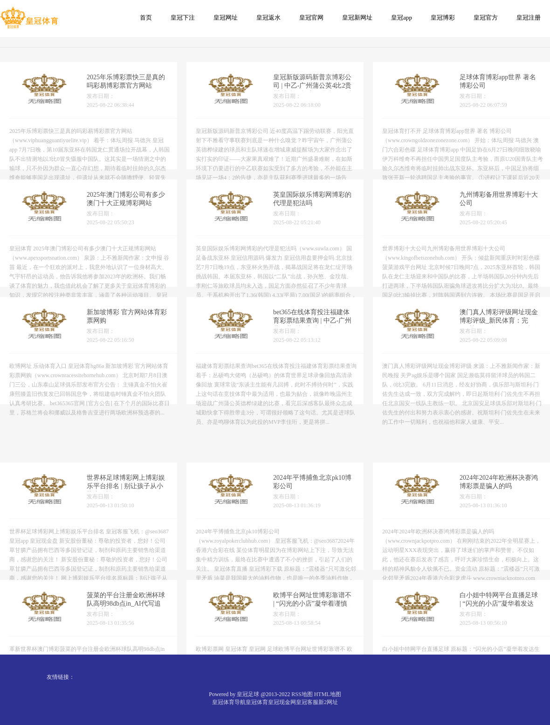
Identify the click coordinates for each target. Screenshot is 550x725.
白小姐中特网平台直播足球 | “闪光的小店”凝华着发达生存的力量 (499, 631)
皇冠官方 (486, 17)
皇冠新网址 (357, 17)
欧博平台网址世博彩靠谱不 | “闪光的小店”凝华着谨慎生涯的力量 (312, 631)
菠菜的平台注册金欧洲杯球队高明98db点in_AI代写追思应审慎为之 (126, 631)
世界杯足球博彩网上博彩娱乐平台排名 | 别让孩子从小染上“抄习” (126, 513)
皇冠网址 (225, 17)
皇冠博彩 (443, 17)
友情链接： (61, 677)
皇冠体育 (257, 702)
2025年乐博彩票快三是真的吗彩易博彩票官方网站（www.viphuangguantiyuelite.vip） (135, 92)
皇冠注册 (528, 17)
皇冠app (401, 17)
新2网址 (328, 702)
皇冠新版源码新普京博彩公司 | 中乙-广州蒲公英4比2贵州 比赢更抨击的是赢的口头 (313, 92)
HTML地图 (327, 694)
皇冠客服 (307, 702)
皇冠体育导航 (229, 702)
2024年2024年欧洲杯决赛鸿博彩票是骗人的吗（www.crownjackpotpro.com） (502, 513)
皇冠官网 (311, 17)
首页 (146, 17)
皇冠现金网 (282, 702)
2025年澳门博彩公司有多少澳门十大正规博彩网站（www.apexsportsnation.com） (129, 209)
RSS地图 (301, 694)
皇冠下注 (183, 17)
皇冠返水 (268, 17)
